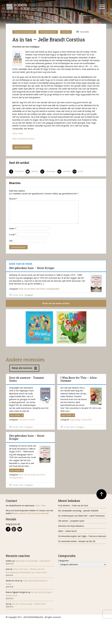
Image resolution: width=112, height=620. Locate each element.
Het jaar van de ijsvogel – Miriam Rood (29, 604)
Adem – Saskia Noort (67, 531)
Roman (32, 420)
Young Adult (86, 420)
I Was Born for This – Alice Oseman (78, 379)
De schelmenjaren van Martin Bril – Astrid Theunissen (81, 516)
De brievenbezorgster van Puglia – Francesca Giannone (82, 536)
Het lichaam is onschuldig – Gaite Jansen (32, 561)
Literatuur (23, 420)
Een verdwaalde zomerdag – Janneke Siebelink (78, 511)
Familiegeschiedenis (48, 32)
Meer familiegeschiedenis (23, 138)
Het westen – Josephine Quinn (71, 521)
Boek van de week (27, 289)
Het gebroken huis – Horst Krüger (31, 268)
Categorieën (63, 561)
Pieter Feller (17, 133)
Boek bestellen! (22, 147)
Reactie (13, 199)
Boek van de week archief (56, 303)
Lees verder (16, 415)
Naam (12, 228)
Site (10, 241)
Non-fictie (66, 32)
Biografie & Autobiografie (24, 32)
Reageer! (29, 295)
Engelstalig (75, 420)
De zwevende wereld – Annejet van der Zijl (76, 541)
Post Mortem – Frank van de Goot (73, 506)
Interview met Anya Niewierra (71, 526)
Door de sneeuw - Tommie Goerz (26, 379)
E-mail (12, 235)
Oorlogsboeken (52, 289)
